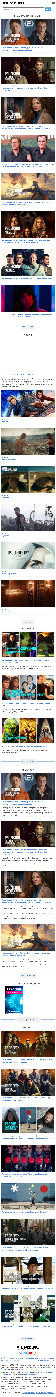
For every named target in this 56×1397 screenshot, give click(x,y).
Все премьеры (28, 1020)
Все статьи (28, 1339)
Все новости (28, 327)
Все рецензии (28, 975)
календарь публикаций (11, 1361)
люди (43, 1358)
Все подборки (28, 762)
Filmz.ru (4, 1369)
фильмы (21, 1358)
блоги (37, 1358)
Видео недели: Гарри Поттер (18, 374)
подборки (50, 1358)
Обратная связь (28, 1393)
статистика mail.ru (46, 1361)
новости (13, 1358)
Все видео (28, 622)
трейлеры (5, 1358)
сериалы (30, 1358)
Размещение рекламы (45, 1393)
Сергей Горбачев (30, 1374)
